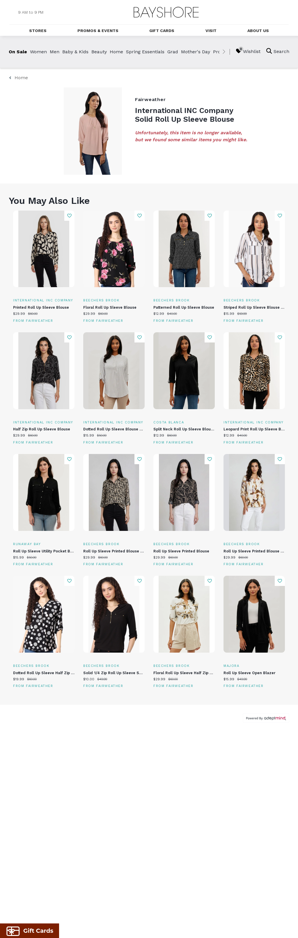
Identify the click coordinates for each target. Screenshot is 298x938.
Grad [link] (172, 51)
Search (277, 51)
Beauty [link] (99, 51)
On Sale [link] (18, 51)
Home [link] (116, 51)
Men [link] (54, 51)
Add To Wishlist (69, 215)
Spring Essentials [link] (145, 51)
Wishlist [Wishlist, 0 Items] (248, 51)
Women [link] (38, 51)
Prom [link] (219, 51)
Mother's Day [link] (195, 51)
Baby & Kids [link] (75, 51)
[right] (224, 52)
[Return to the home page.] (166, 12)
